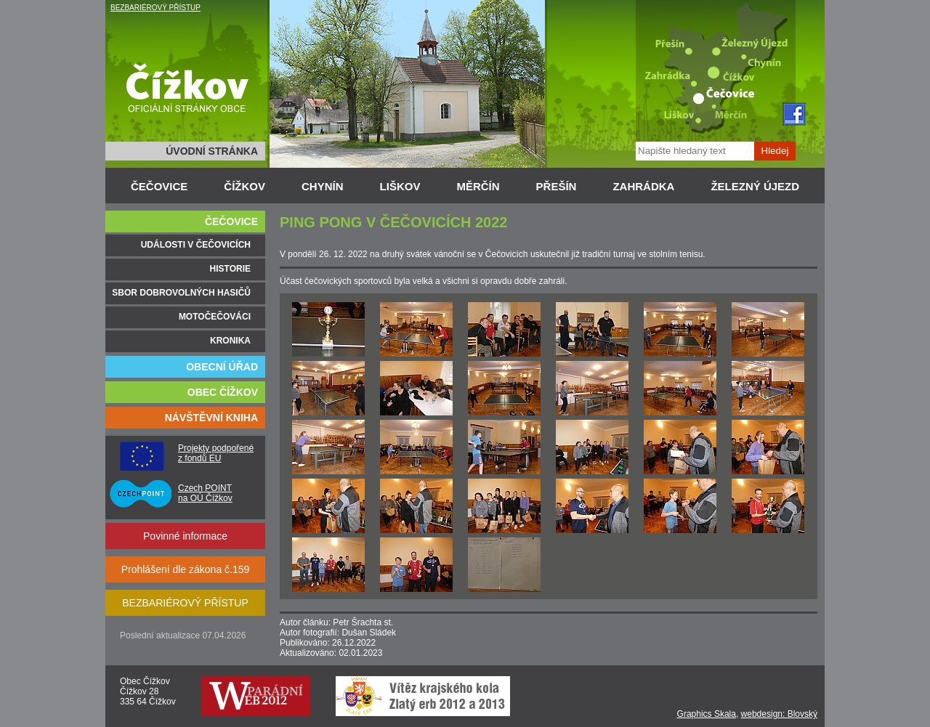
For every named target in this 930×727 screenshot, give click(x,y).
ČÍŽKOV (244, 186)
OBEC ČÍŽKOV (222, 392)
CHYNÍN (323, 186)
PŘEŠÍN (556, 186)
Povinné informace (185, 536)
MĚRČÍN (477, 186)
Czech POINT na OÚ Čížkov (205, 493)
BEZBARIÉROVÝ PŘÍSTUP (155, 8)
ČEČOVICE (159, 186)
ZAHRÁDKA (643, 186)
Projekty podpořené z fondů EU (216, 453)
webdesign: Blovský (779, 714)
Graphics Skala (706, 714)
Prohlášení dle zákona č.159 (185, 569)
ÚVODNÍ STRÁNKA (212, 151)
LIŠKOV (400, 186)
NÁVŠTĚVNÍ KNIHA (211, 417)
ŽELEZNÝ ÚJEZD (755, 186)
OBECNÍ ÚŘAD (222, 367)
